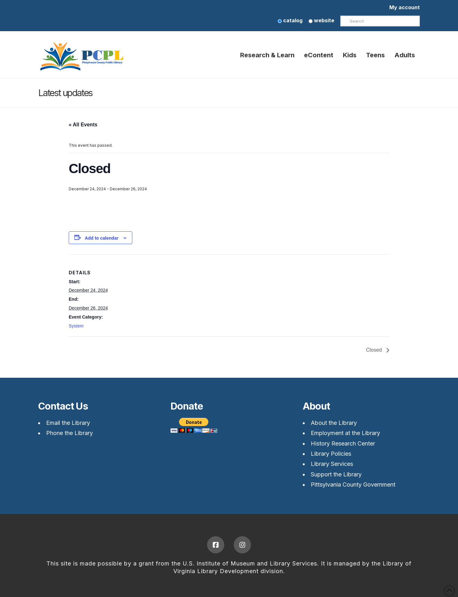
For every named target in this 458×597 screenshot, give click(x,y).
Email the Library (68, 422)
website (321, 20)
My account (404, 7)
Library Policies (331, 453)
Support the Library (336, 474)
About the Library (334, 422)
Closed (374, 350)
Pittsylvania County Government (353, 484)
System (76, 325)
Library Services (332, 463)
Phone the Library (69, 433)
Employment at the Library (345, 433)
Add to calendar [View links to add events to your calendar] (102, 238)
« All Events (83, 124)
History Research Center (343, 443)
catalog (290, 20)
